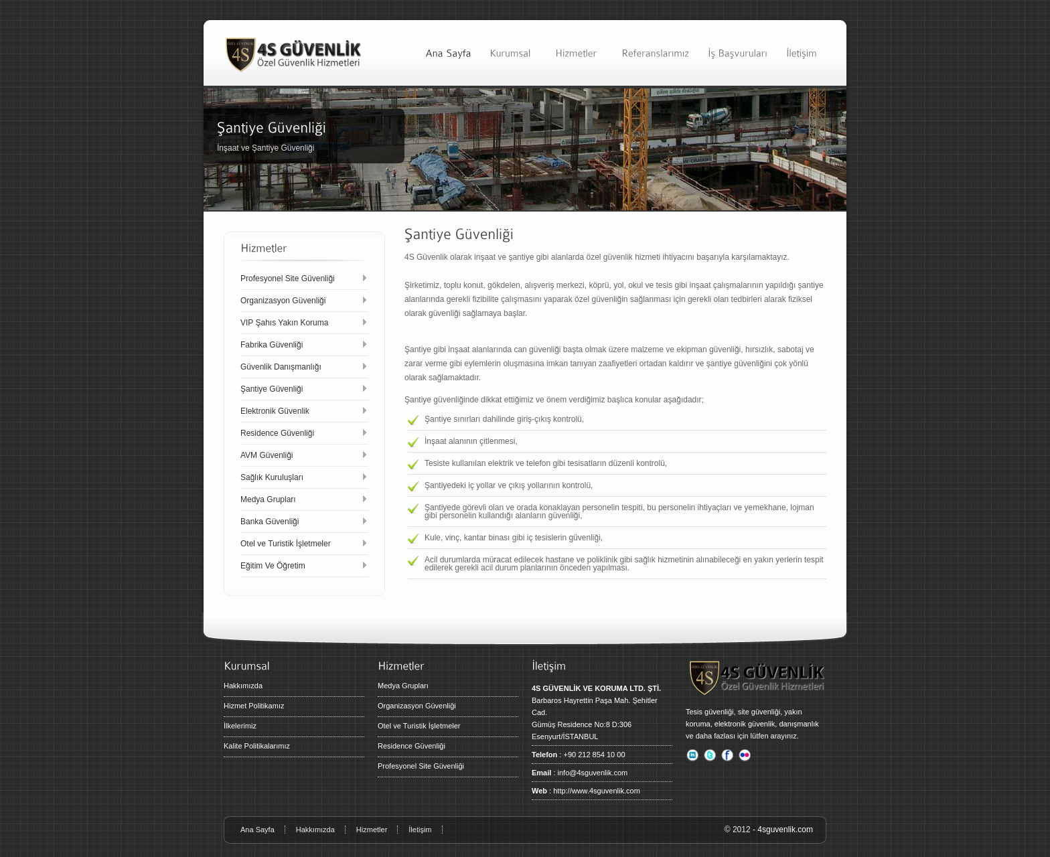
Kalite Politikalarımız (257, 746)
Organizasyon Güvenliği (417, 706)
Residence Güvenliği (411, 746)
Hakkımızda (243, 686)
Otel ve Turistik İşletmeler (419, 726)
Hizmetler (371, 830)
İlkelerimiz (240, 726)
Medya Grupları (403, 686)
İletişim (419, 830)
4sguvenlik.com (785, 829)
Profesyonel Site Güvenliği (421, 766)
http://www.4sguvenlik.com (596, 791)
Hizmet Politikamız (254, 706)
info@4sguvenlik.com (593, 773)
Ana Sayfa (257, 830)
